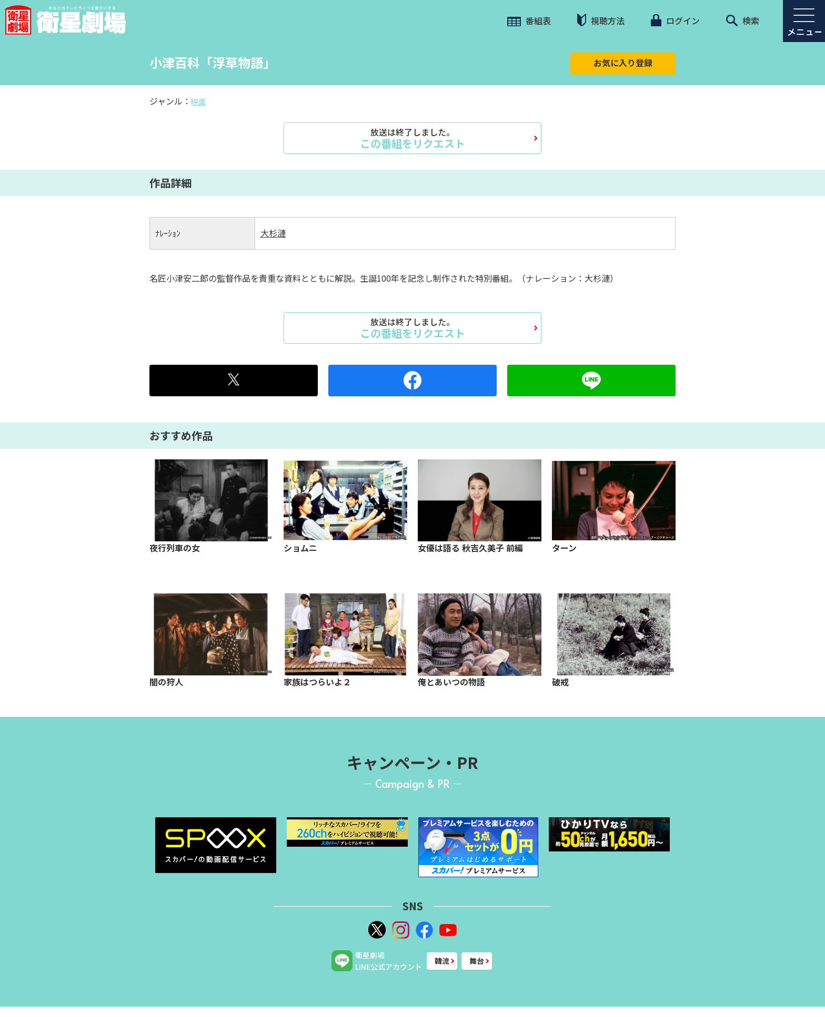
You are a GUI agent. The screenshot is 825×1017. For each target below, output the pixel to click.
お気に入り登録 (622, 62)
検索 (742, 20)
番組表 (529, 20)
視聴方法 (601, 20)
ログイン (675, 20)
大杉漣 (273, 233)
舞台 (476, 961)
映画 (198, 101)
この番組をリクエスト (412, 138)
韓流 (442, 961)
